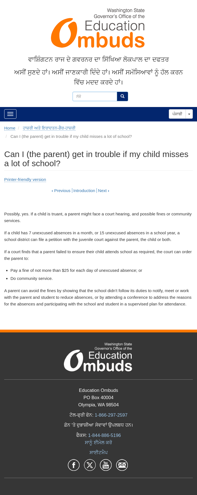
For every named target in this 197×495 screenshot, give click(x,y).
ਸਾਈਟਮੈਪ (99, 452)
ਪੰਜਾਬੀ (177, 114)
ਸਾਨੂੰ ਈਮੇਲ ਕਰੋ (98, 442)
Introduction (84, 190)
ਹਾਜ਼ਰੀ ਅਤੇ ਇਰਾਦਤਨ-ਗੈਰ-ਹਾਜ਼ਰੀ (49, 128)
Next (103, 190)
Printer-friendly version (25, 179)
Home (9, 128)
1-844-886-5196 (104, 435)
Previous (61, 190)
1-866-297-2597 (111, 414)
